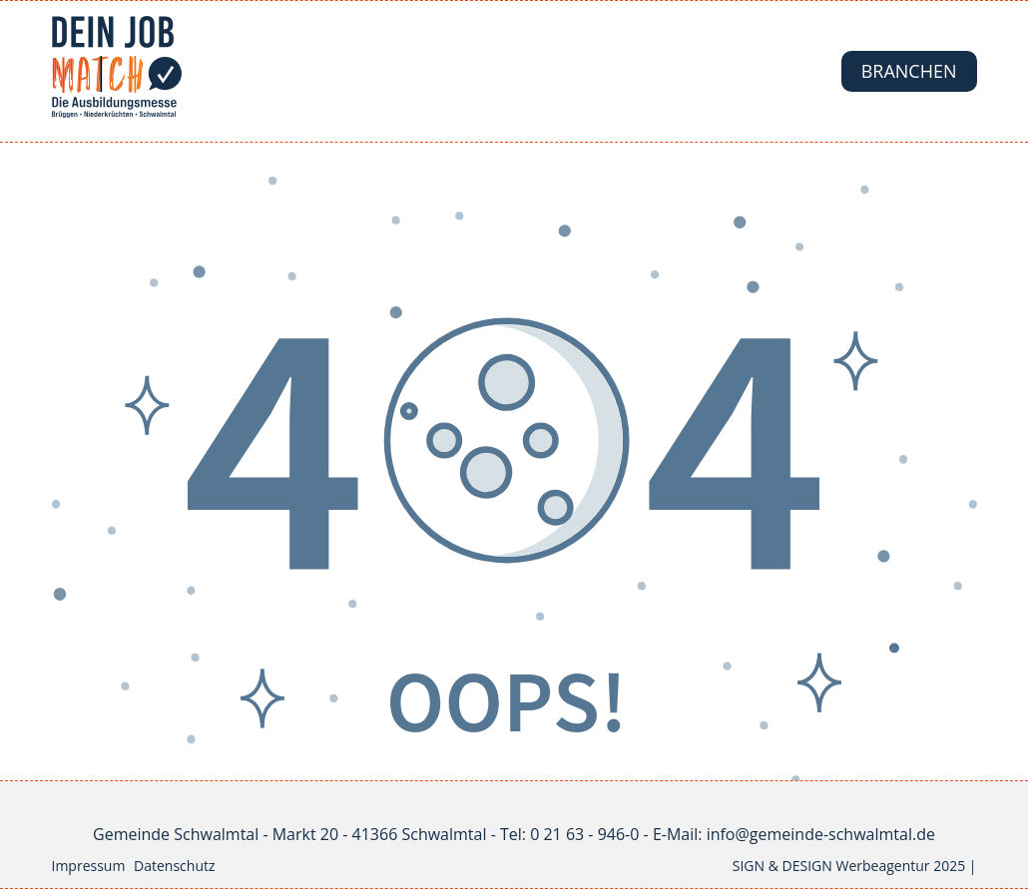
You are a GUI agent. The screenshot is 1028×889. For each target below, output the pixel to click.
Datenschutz (174, 865)
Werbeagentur (882, 865)
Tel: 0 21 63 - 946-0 (569, 834)
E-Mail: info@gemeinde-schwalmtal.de (794, 834)
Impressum (89, 865)
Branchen (909, 71)
